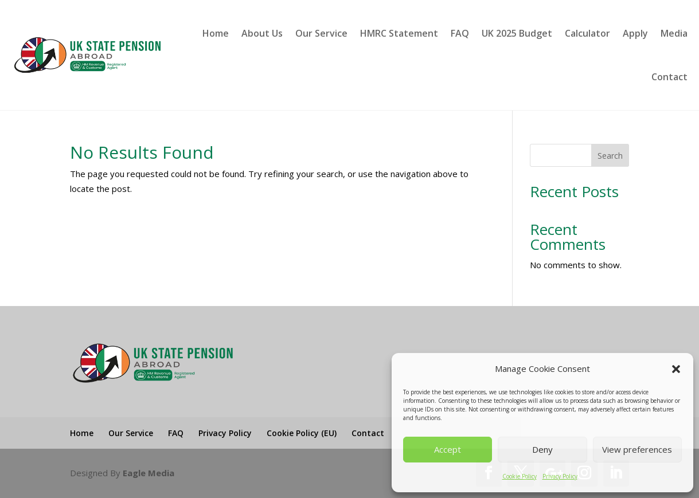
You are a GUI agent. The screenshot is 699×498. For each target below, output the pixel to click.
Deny (542, 449)
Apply (635, 33)
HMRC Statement (399, 33)
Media (674, 33)
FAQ (460, 33)
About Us (262, 33)
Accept (447, 449)
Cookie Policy (519, 476)
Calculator (587, 33)
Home (215, 33)
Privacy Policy (559, 476)
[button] (676, 369)
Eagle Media (148, 473)
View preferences (637, 449)
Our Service (321, 33)
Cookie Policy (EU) (302, 433)
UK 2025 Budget (517, 33)
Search (610, 155)
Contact (669, 76)
